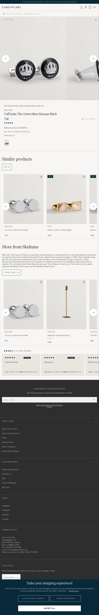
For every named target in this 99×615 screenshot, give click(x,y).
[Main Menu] (94, 7)
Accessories (8, 19)
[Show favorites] (85, 7)
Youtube (5, 515)
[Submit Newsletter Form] (94, 399)
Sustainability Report (10, 451)
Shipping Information (10, 469)
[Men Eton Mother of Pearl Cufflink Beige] (66, 199)
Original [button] (35, 357)
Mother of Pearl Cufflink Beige (59, 230)
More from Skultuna (20, 246)
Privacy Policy (7, 442)
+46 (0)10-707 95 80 (13, 547)
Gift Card (5, 487)
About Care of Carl (9, 429)
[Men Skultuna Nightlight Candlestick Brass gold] (66, 304)
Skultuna (8, 110)
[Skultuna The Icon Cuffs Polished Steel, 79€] (23, 205)
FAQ (3, 478)
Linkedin (5, 519)
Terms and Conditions (11, 433)
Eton (49, 226)
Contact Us (6, 474)
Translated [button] (27, 357)
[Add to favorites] (40, 177)
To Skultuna (11, 272)
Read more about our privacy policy (49, 406)
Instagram (6, 506)
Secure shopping (8, 446)
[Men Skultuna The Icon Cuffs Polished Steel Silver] (23, 199)
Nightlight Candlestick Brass (58, 335)
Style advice (9, 577)
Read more (74, 591)
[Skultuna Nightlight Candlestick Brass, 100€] (66, 311)
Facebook (6, 510)
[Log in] (81, 7)
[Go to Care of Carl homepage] (11, 7)
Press (4, 438)
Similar (17, 159)
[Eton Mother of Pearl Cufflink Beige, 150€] (66, 205)
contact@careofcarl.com (18, 550)
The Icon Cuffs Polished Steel (16, 230)
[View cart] (90, 7)
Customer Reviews (9, 483)
